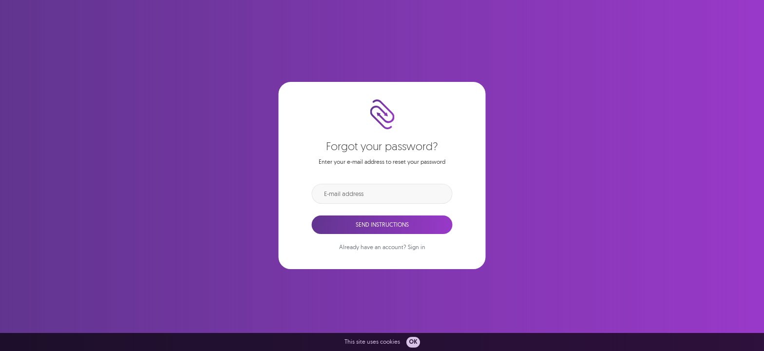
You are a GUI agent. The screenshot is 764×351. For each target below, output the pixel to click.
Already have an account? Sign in (382, 247)
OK (413, 342)
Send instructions (382, 224)
